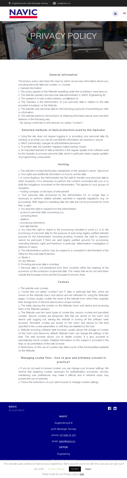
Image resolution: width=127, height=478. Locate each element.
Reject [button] (88, 469)
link (82, 474)
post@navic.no (64, 3)
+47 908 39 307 (68, 435)
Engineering (63, 454)
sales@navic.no (67, 441)
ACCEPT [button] (75, 469)
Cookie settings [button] (56, 468)
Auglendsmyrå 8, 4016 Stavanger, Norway (30, 3)
